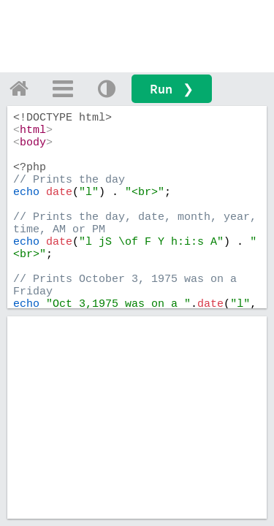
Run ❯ (172, 88)
